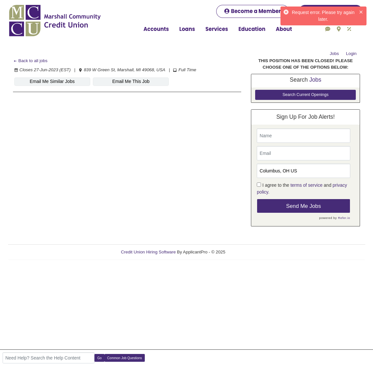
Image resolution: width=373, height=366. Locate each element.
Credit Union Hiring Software (148, 252)
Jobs (334, 53)
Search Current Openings (305, 94)
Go (99, 358)
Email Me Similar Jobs (52, 81)
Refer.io (344, 218)
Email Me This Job (131, 81)
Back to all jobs (30, 60)
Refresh (244, 252)
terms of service (307, 185)
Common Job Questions (124, 358)
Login (351, 53)
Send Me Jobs (303, 206)
